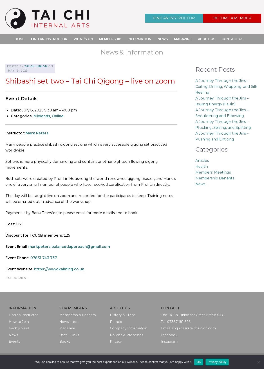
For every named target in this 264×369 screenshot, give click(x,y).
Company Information (128, 328)
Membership (110, 39)
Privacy (116, 342)
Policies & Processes (126, 335)
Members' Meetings (213, 172)
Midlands (42, 116)
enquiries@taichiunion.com (194, 328)
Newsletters (69, 322)
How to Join (19, 322)
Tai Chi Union (35, 66)
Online (58, 116)
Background (19, 328)
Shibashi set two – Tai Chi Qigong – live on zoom (90, 81)
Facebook (169, 335)
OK (199, 362)
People (116, 322)
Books (64, 342)
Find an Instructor (174, 18)
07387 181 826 (178, 322)
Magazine (183, 39)
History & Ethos (122, 315)
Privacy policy (217, 362)
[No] (258, 362)
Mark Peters (37, 133)
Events (14, 342)
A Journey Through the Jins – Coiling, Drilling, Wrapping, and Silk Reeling (226, 87)
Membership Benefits (214, 178)
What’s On (83, 39)
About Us (206, 39)
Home (20, 39)
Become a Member (232, 18)
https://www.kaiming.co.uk (59, 269)
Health (201, 166)
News (163, 39)
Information (139, 39)
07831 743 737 (43, 258)
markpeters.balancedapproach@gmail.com (69, 246)
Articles (202, 160)
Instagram (169, 342)
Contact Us (232, 39)
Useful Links (69, 335)
